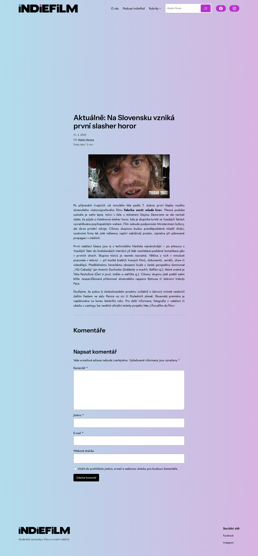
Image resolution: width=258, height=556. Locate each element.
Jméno (78, 415)
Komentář (80, 368)
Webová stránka (83, 451)
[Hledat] (206, 8)
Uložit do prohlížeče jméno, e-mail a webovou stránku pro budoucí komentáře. (128, 469)
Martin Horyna (86, 139)
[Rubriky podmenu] (160, 8)
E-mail (78, 433)
